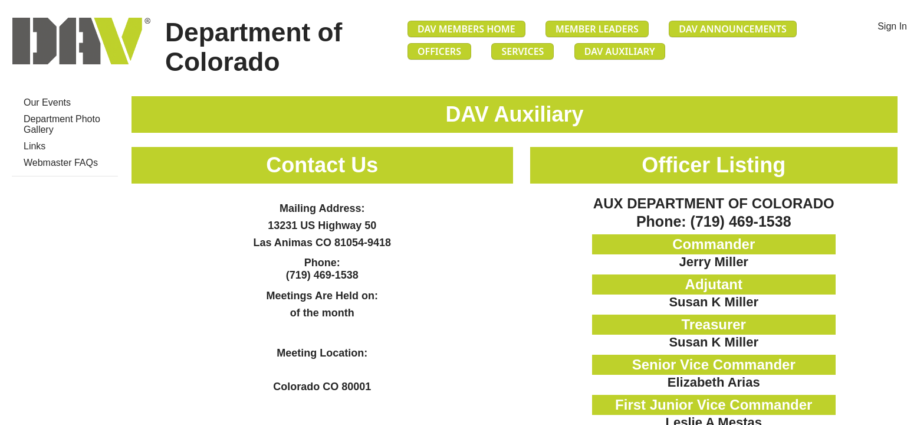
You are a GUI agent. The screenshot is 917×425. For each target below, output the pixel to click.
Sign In (892, 26)
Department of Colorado (253, 47)
